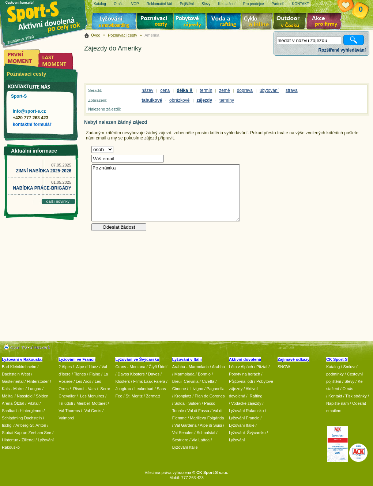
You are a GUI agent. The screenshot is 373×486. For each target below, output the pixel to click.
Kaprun (20, 432)
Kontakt (335, 396)
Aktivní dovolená (291, 22)
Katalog (333, 366)
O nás (348, 388)
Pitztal (32, 403)
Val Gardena (185, 425)
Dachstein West (16, 374)
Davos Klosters (131, 374)
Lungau (34, 388)
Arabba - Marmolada (190, 366)
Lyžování (114, 22)
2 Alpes (65, 366)
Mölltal (8, 396)
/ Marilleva (197, 418)
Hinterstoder (38, 381)
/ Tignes (79, 374)
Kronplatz (182, 396)
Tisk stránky (355, 396)
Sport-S (19, 96)
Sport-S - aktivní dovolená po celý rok (47, 15)
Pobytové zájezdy (191, 22)
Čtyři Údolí (158, 366)
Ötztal (19, 403)
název (147, 90)
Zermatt (153, 396)
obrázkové (179, 100)
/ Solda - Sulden (186, 403)
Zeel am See (40, 432)
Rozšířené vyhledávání (342, 50)
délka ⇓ (185, 90)
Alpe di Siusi (211, 425)
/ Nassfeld (24, 396)
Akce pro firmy (326, 22)
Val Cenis (92, 410)
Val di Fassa (198, 410)
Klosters (122, 381)
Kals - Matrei (13, 388)
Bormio (204, 374)
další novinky (57, 201)
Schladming (13, 418)
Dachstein (33, 418)
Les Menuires (92, 396)
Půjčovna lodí (241, 381)
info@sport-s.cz (29, 111)
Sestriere (180, 440)
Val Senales (182, 432)
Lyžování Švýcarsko (247, 432)
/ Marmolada (183, 374)
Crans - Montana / (131, 366)
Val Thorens (69, 410)
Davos (153, 374)
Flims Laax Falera (149, 381)
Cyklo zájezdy (258, 22)
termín (206, 90)
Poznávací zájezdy (155, 22)
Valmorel (66, 418)
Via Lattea (201, 440)
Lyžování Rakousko (246, 410)
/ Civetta (207, 381)
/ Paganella (214, 388)
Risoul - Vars (84, 388)
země (224, 90)
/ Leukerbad (142, 388)
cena (165, 90)
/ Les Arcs (82, 381)
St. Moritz (134, 396)
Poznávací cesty (122, 35)
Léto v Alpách (241, 366)
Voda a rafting (225, 22)
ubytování (269, 90)
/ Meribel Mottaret (90, 403)
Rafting (256, 396)
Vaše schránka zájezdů (351, 6)
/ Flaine (93, 374)
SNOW (284, 366)
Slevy (349, 381)
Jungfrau (123, 388)
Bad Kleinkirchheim (19, 366)
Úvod (96, 35)
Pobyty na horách (244, 374)
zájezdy (204, 100)
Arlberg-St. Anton (30, 425)
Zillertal (29, 440)
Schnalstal (206, 432)
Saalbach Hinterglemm (22, 410)
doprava (245, 90)
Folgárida (215, 418)
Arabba (218, 366)
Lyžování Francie (244, 418)
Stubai (7, 432)
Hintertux (10, 440)
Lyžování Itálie (185, 447)
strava (292, 90)
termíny (226, 100)
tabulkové (152, 100)
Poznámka (165, 192)
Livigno (197, 388)
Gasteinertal (12, 381)
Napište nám (337, 403)
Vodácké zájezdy (246, 403)
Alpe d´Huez (87, 366)
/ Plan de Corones (208, 396)
